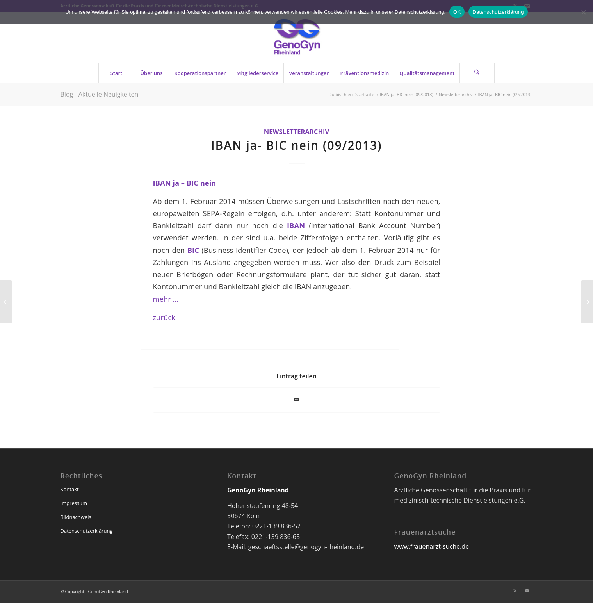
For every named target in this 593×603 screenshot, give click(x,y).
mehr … (165, 299)
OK (457, 12)
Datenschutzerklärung (87, 530)
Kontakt (70, 489)
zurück (164, 317)
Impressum (74, 502)
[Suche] (477, 73)
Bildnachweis (76, 517)
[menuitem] (116, 73)
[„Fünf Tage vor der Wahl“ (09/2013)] (587, 301)
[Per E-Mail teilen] (296, 400)
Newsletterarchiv (296, 131)
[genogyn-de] (296, 37)
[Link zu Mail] (527, 590)
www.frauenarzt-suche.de (431, 546)
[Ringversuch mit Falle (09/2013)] (6, 301)
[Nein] (583, 12)
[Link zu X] (515, 590)
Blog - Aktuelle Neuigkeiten (100, 94)
